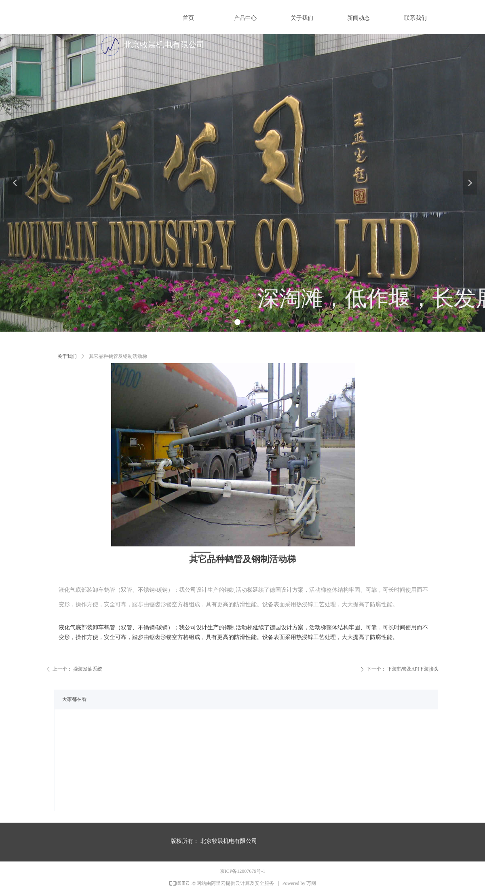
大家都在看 (74, 699)
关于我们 (67, 356)
